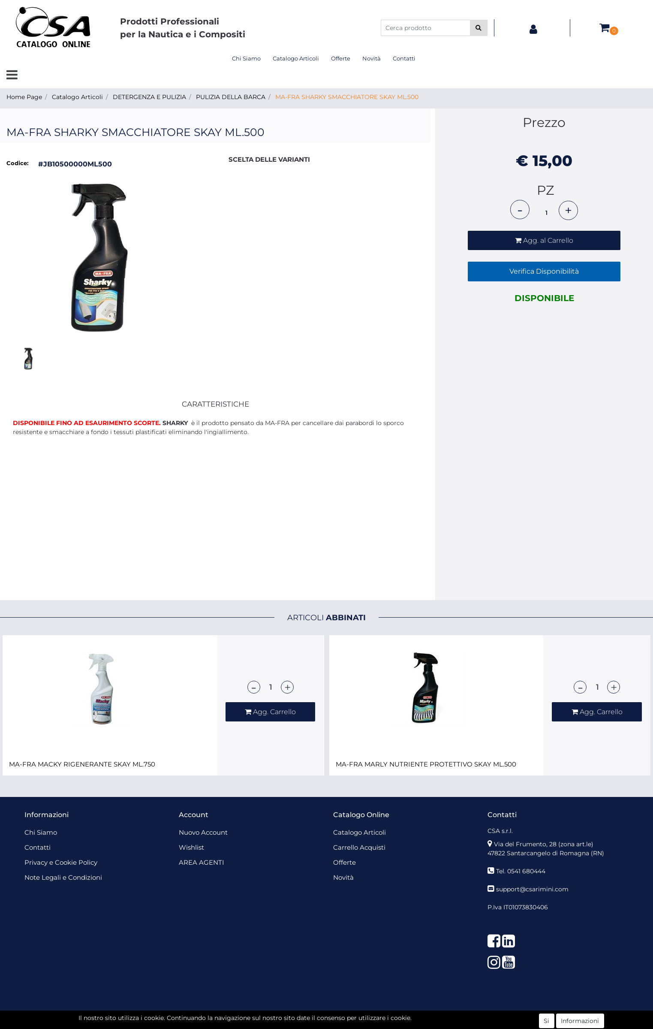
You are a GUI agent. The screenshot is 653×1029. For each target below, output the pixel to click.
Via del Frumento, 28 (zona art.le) (543, 844)
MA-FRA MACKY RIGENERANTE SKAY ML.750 (82, 764)
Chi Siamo (246, 58)
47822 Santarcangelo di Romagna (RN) (545, 853)
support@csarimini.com (532, 889)
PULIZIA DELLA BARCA (230, 97)
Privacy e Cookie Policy (60, 862)
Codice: (17, 163)
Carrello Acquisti (359, 847)
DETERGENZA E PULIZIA (149, 97)
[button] (478, 28)
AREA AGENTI (201, 862)
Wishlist (191, 847)
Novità (371, 58)
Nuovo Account (203, 832)
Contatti (404, 58)
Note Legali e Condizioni (63, 877)
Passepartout (345, 1015)
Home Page (24, 97)
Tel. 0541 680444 (520, 871)
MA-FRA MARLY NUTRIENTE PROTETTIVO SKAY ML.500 (426, 764)
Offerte (340, 58)
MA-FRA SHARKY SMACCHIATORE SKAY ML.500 (346, 97)
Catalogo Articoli (296, 58)
